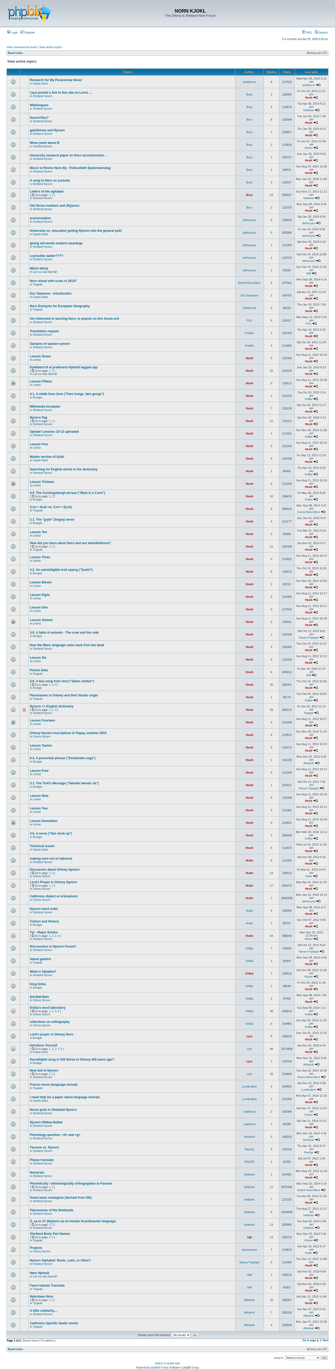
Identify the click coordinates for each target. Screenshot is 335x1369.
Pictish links (39, 670)
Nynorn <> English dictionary (52, 706)
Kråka (308, 399)
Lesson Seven (40, 356)
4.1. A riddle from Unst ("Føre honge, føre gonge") (67, 394)
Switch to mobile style (167, 1363)
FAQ (307, 32)
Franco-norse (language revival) (53, 1084)
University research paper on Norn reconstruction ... (69, 155)
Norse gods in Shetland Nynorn (53, 1110)
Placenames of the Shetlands (51, 1210)
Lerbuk (37, 359)
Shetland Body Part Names (50, 1234)
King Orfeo (38, 984)
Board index (15, 53)
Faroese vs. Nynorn (44, 1147)
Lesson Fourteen (42, 720)
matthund (249, 1111)
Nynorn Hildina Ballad (46, 1122)
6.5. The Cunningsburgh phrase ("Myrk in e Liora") (67, 493)
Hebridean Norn (41, 1296)
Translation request (44, 331)
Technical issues (42, 846)
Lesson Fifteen (41, 381)
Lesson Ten (38, 532)
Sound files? (39, 118)
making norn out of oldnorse (51, 858)
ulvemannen (249, 1249)
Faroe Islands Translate (47, 1285)
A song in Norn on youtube (50, 180)
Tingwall (37, 284)
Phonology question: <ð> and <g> (55, 1135)
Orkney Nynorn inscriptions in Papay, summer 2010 (68, 733)
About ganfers (40, 959)
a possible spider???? (46, 256)
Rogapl (308, 712)
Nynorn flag (38, 417)
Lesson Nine (39, 796)
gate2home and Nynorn (47, 130)
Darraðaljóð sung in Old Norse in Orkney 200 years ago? (72, 1059)
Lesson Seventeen (43, 821)
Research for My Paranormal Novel (56, 80)
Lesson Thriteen (42, 482)
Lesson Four (39, 771)
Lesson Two (39, 808)
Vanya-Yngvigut (309, 637)
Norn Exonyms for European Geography (60, 306)
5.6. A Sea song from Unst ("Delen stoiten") (62, 681)
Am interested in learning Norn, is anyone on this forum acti (74, 318)
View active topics (50, 47)
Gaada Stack (40, 83)
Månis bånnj (39, 268)
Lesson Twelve (41, 745)
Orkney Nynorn (41, 736)
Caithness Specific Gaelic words (54, 1323)
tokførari (308, 110)
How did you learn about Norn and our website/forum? (70, 543)
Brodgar (37, 397)
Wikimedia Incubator (45, 406)
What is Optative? (43, 971)
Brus (250, 94)
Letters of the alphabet (47, 191)
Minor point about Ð (44, 143)
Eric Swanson (249, 295)
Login (12, 32)
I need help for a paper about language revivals (65, 1097)
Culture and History (44, 921)
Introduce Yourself (43, 1045)
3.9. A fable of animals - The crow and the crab (64, 632)
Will (308, 273)
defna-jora (249, 220)
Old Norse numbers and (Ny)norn (54, 205)
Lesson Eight (39, 595)
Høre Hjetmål (39, 1273)
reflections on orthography (50, 1022)
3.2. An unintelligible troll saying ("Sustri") (61, 570)
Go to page (309, 1340)
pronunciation (40, 218)
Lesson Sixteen (41, 620)
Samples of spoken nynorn (50, 344)
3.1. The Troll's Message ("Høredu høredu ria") (64, 783)
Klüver (309, 147)
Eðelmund (249, 307)
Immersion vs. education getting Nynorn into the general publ (76, 231)
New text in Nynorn (44, 1070)
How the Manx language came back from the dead (67, 645)
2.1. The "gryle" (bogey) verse (52, 519)
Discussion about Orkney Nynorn (55, 869)
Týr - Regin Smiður (44, 932)
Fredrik (249, 333)
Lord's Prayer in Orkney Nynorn (53, 882)
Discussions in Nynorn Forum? (53, 946)
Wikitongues (39, 105)
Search (321, 32)
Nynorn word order (44, 909)
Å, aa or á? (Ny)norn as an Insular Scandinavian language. (73, 1221)
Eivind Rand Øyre (249, 282)
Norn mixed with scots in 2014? (53, 281)
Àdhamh (308, 763)
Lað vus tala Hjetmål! (45, 272)
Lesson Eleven (41, 582)
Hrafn (249, 860)
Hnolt (308, 97)
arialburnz (249, 81)
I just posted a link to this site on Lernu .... (61, 92)
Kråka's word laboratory (48, 1008)
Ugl (249, 1237)
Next (325, 1340)
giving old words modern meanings (56, 243)
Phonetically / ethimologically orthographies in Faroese (71, 1183)
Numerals (37, 1172)
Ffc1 (249, 320)
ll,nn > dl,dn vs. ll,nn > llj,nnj (51, 507)
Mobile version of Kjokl (47, 457)
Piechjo (249, 1149)
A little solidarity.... (43, 1310)
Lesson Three (40, 557)
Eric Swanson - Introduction (50, 293)
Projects (36, 1248)
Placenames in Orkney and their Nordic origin (64, 695)
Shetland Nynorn (42, 96)
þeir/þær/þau (39, 997)
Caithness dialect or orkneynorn (54, 896)
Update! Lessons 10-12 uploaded (54, 431)
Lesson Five (39, 444)
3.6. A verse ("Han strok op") (51, 833)
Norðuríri (249, 1136)
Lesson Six (38, 658)
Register (27, 32)
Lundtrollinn (249, 1086)
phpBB (154, 1367)
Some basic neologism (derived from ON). (61, 1197)
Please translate (42, 1160)
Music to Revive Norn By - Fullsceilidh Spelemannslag (70, 168)
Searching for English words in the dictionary (64, 469)
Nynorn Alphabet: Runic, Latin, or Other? (60, 1260)
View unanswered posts (22, 47)
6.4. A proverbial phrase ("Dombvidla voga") (63, 758)
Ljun (249, 1036)
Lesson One (39, 607)
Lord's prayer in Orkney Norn (51, 1034)
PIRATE (249, 1161)
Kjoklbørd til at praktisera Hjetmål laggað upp (64, 367)
